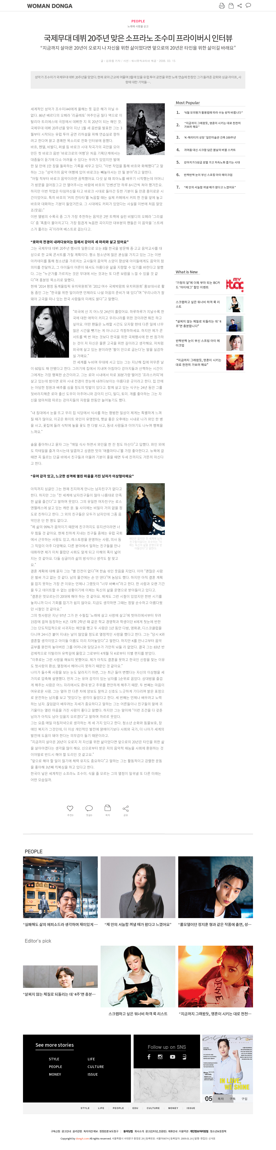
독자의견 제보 (91, 1131)
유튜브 (172, 1057)
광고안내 (66, 1131)
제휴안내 (172, 1131)
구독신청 (55, 1131)
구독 (232, 1099)
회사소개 (139, 1131)
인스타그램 (160, 1057)
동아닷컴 (128, 1131)
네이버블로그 (184, 1057)
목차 (221, 1099)
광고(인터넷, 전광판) (155, 1131)
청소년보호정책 (218, 1131)
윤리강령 (77, 1131)
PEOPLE (138, 21)
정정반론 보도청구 (108, 1131)
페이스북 (149, 1057)
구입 (244, 1099)
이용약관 (183, 1131)
